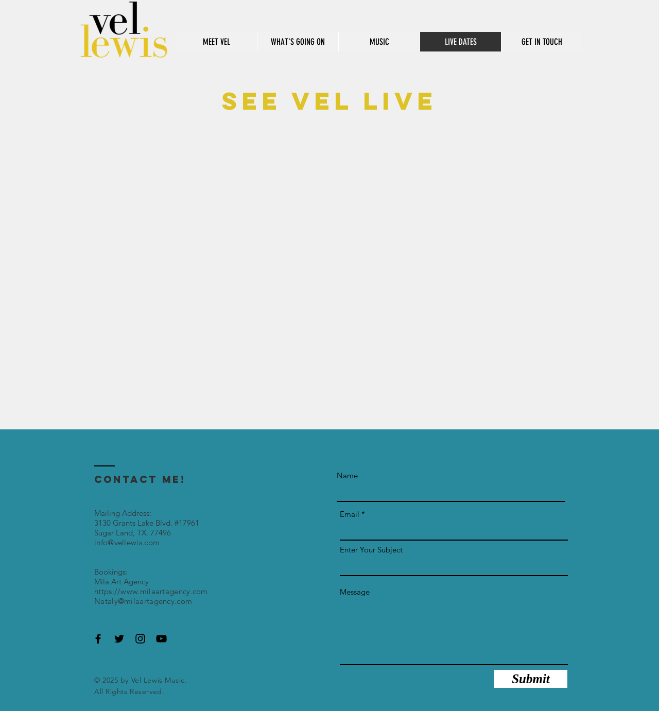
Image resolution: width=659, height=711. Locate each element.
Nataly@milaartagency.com (143, 601)
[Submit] (530, 679)
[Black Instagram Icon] (140, 638)
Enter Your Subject (371, 549)
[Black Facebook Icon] (98, 638)
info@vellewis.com (127, 542)
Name (347, 475)
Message (355, 592)
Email (349, 514)
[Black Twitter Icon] (119, 638)
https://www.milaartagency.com (151, 591)
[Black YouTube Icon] (161, 638)
